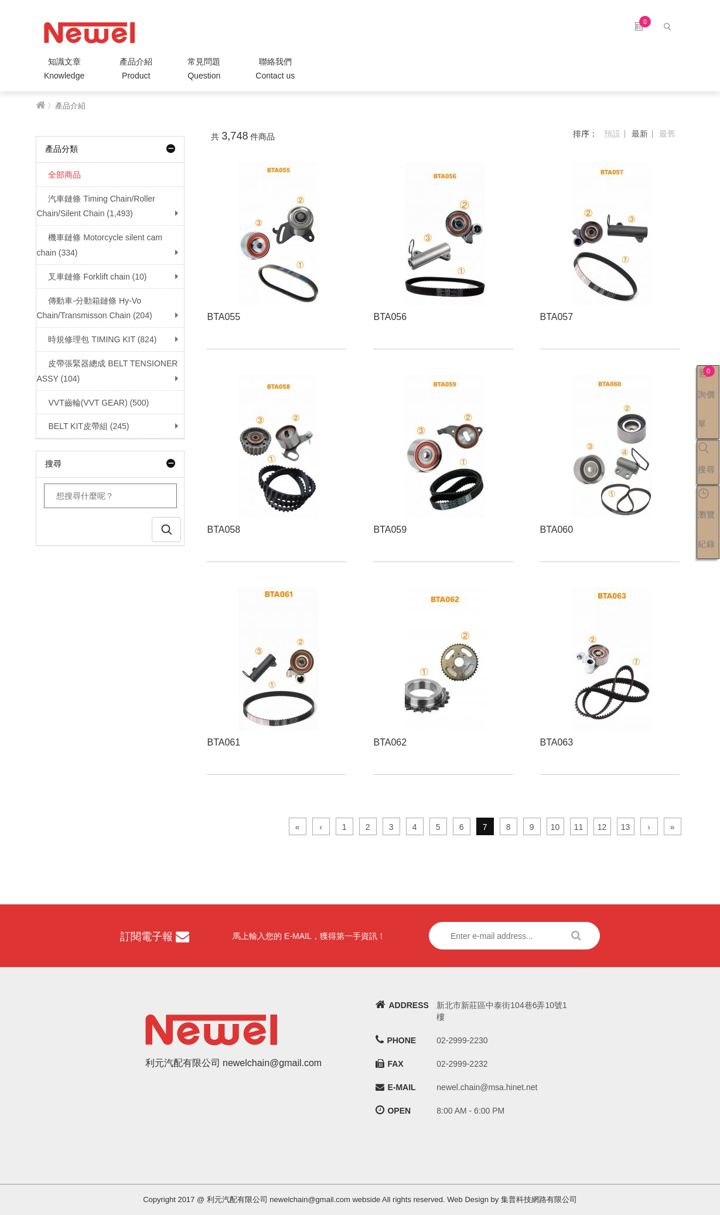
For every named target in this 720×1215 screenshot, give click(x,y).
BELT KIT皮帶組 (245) (82, 426)
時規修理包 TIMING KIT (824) (96, 339)
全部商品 (58, 174)
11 (578, 827)
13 (625, 827)
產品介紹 (136, 70)
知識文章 (64, 70)
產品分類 (110, 149)
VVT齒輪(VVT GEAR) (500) (92, 402)
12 (602, 827)
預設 (612, 133)
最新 (640, 133)
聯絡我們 (275, 70)
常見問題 (203, 70)
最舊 (667, 133)
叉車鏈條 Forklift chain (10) (91, 276)
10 (555, 827)
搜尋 (110, 463)
